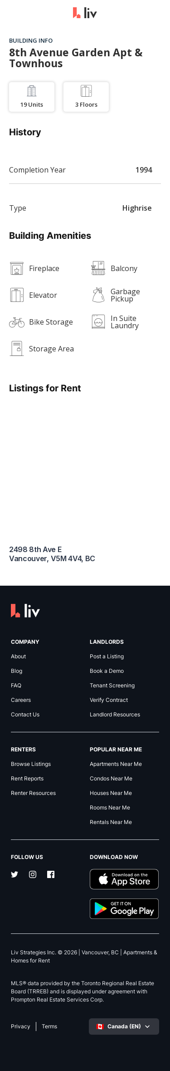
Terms (49, 1026)
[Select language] (124, 1026)
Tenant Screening (112, 685)
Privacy (20, 1026)
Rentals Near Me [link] (111, 822)
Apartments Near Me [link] (116, 764)
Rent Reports (27, 778)
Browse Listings (31, 764)
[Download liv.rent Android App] (125, 908)
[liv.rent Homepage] (85, 13)
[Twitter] (14, 875)
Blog (16, 671)
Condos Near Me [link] (111, 778)
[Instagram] (32, 875)
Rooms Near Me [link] (110, 807)
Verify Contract (109, 700)
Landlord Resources (115, 714)
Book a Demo (107, 671)
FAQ (16, 685)
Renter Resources (33, 793)
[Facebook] (50, 875)
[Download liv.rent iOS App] (125, 879)
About (18, 656)
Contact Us (25, 714)
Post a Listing (107, 656)
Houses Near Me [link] (111, 793)
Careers (21, 700)
